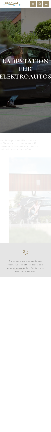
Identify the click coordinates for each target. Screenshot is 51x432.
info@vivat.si (18, 243)
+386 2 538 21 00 (27, 246)
